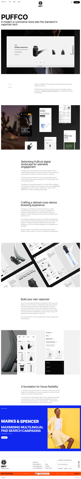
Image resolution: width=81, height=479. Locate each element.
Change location (5, 468)
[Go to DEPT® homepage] (40, 4)
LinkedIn (66, 468)
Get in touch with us (63, 464)
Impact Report (48, 468)
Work (10, 1)
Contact (77, 2)
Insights (14, 1)
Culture (19, 1)
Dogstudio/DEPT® (37, 464)
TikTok (70, 468)
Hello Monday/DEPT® (37, 466)
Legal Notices (3, 477)
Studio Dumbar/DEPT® (38, 468)
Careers (47, 466)
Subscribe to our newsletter (65, 460)
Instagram (60, 468)
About (46, 464)
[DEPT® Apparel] (40, 474)
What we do (4, 1)
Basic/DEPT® (35, 462)
